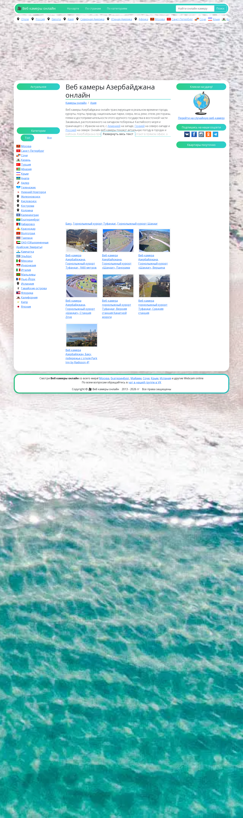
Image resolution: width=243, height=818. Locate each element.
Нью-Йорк (28, 279)
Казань (231, 19)
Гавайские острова (34, 288)
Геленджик (28, 187)
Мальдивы (28, 274)
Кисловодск (29, 201)
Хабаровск (28, 224)
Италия (26, 270)
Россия (40, 19)
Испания (165, 378)
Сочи (203, 19)
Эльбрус (26, 256)
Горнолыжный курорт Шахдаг (137, 223)
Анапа (25, 178)
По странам (93, 8)
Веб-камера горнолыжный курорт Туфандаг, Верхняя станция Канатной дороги (116, 309)
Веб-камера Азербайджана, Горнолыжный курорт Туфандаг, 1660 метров (81, 261)
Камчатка (27, 251)
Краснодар (28, 229)
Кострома (27, 206)
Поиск (220, 8)
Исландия (27, 284)
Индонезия (28, 265)
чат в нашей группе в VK (144, 382)
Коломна (27, 210)
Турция (26, 164)
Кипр (24, 302)
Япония (26, 306)
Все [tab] (49, 138)
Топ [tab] (27, 138)
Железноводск (30, 196)
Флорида (27, 293)
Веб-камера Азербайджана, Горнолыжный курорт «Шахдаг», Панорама (117, 261)
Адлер (25, 183)
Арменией (114, 126)
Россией (71, 130)
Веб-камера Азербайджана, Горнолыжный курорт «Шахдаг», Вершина (153, 261)
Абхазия (26, 169)
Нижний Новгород (33, 192)
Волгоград (28, 233)
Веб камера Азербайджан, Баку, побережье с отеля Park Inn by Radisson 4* (81, 356)
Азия (71, 19)
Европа (56, 19)
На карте (73, 8)
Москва (160, 19)
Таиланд (27, 238)
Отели (25, 19)
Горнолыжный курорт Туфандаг (94, 223)
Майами (136, 378)
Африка (143, 19)
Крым (216, 19)
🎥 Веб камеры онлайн (36, 8)
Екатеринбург (30, 219)
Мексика (27, 261)
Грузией (140, 126)
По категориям (117, 8)
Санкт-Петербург (182, 19)
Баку (69, 223)
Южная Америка (121, 19)
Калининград (30, 215)
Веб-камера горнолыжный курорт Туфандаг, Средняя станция (152, 307)
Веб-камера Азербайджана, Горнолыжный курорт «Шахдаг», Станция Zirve (80, 309)
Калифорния (29, 297)
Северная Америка (92, 19)
